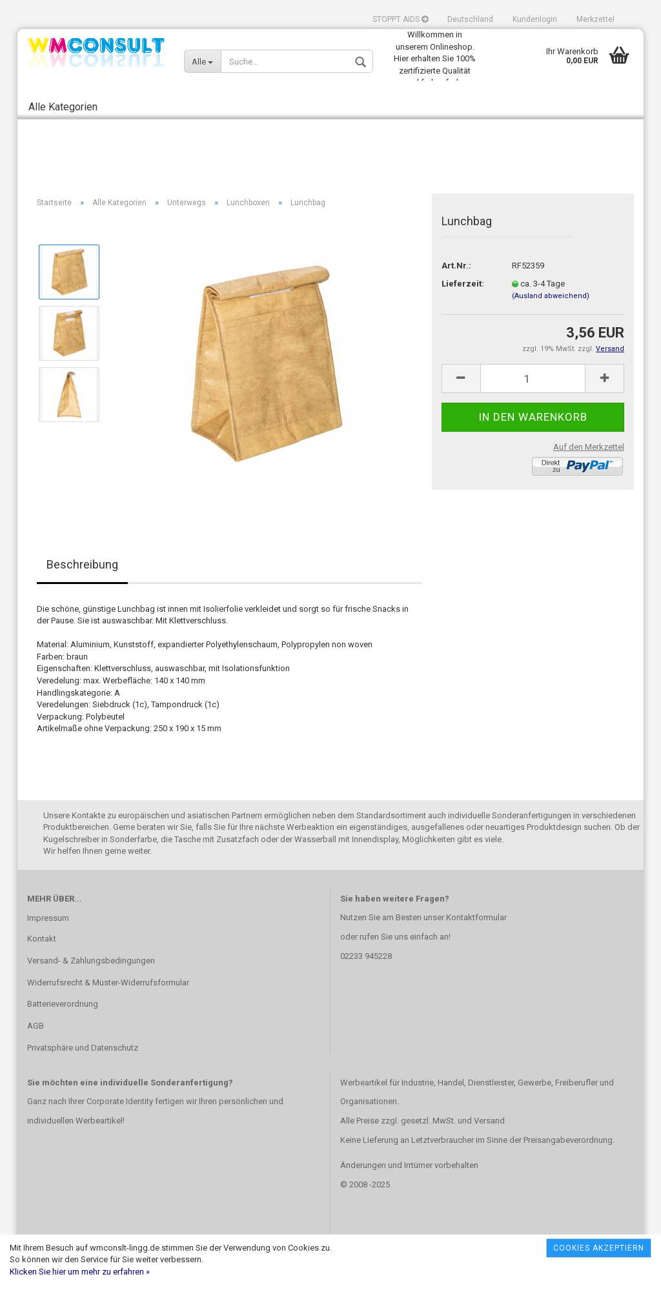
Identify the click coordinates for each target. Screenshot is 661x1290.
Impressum (48, 918)
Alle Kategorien (62, 107)
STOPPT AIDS (400, 19)
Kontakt (41, 938)
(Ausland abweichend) (550, 296)
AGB (35, 1026)
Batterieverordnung (62, 1004)
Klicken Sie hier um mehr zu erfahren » (80, 1271)
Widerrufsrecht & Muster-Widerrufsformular (108, 982)
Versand (489, 1120)
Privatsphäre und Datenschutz (82, 1048)
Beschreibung (82, 564)
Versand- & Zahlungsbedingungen (91, 960)
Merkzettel (595, 19)
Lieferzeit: (463, 283)
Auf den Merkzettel (588, 447)
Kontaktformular (476, 917)
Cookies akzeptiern (598, 1248)
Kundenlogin (535, 19)
